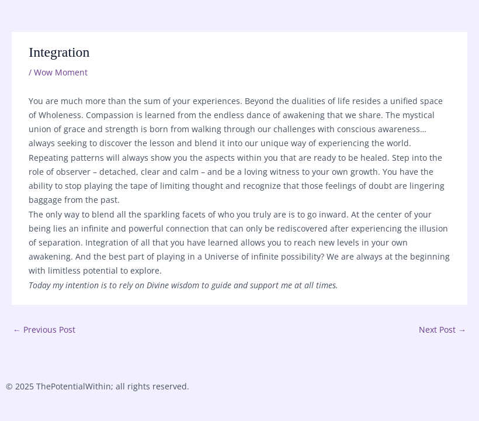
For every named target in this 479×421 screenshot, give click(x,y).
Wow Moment (61, 72)
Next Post (442, 329)
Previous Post (44, 329)
